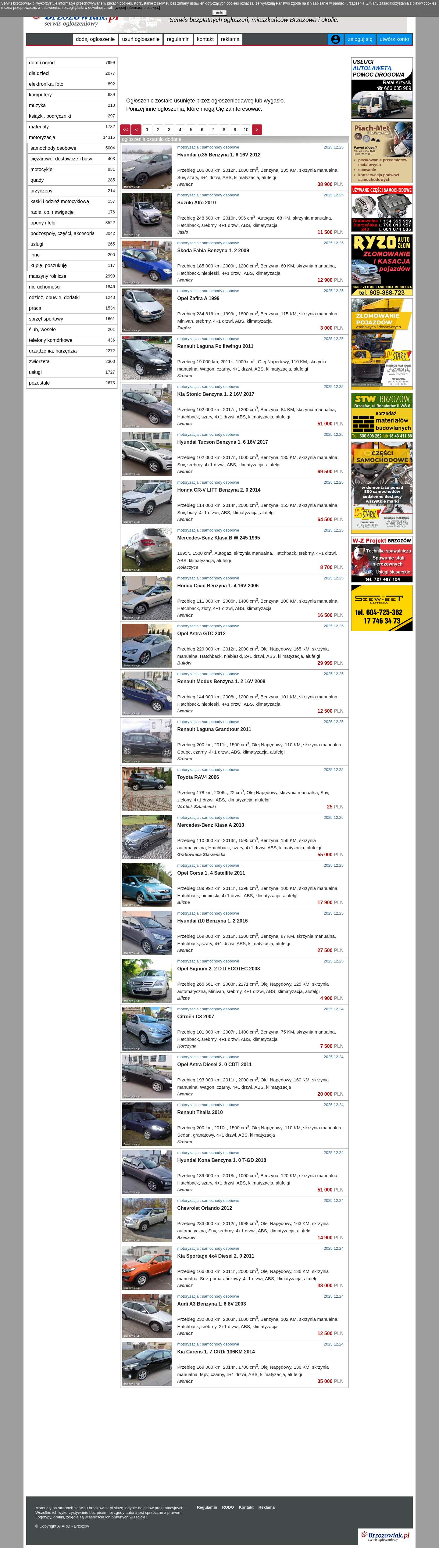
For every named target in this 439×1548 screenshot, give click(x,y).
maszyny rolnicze (72, 276)
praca (72, 308)
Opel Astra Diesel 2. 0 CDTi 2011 (214, 1064)
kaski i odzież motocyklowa (72, 201)
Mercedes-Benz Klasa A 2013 (210, 825)
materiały (72, 126)
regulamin (178, 39)
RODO (228, 1507)
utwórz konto (394, 39)
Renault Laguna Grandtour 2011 (214, 729)
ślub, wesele (72, 329)
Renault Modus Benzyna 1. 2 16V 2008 (221, 681)
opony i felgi (72, 222)
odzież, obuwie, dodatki (72, 297)
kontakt (205, 39)
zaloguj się (360, 39)
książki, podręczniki (72, 116)
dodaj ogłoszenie (95, 39)
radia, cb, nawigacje (72, 212)
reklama (230, 39)
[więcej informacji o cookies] (137, 7)
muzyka (72, 105)
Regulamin (207, 1507)
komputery (72, 94)
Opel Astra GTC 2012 (201, 633)
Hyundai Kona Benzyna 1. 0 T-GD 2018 (221, 1160)
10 (246, 129)
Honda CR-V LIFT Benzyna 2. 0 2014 (219, 490)
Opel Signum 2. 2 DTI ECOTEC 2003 (218, 968)
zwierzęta (72, 361)
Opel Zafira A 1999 (198, 298)
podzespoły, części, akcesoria (72, 233)
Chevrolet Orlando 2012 (204, 1208)
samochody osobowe (72, 148)
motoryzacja (72, 137)
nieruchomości (72, 286)
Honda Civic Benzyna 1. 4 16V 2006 (218, 585)
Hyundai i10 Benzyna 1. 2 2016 (212, 920)
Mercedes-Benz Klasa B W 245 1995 (218, 537)
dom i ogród (72, 62)
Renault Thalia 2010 (200, 1112)
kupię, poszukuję (72, 265)
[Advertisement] (234, 72)
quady (72, 180)
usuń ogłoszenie (141, 39)
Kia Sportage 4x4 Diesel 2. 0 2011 (216, 1256)
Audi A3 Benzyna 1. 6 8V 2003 (211, 1303)
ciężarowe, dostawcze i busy (72, 158)
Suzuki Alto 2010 (196, 202)
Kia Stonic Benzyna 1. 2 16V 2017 (216, 394)
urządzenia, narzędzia (72, 350)
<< (125, 129)
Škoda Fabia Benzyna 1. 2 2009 (213, 250)
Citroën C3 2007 (195, 1016)
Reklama (267, 1507)
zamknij (219, 12)
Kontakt (246, 1507)
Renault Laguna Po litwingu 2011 (215, 346)
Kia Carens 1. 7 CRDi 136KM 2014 (216, 1351)
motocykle (72, 169)
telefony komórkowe (72, 340)
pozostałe (72, 382)
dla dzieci (72, 73)
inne (72, 254)
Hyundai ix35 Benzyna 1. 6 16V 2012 (219, 154)
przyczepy (72, 190)
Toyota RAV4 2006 (198, 777)
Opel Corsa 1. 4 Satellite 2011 (211, 873)
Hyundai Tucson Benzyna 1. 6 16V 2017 (222, 442)
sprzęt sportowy (72, 318)
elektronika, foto (72, 84)
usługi (72, 244)
